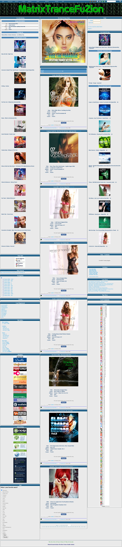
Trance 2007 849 (8, 281)
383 (52, 526)
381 (48, 526)
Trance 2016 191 (8, 295)
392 (68, 526)
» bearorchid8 (3, 311)
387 (59, 526)
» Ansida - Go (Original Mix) (93, 286)
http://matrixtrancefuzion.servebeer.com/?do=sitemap (12, 272)
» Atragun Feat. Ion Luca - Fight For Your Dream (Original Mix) (100, 288)
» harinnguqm (4, 313)
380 (46, 526)
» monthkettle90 (4, 307)
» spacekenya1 (4, 310)
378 (43, 526)
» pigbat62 (3, 309)
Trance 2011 (73, 75)
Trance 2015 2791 (8, 293)
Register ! (90, 28)
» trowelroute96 (4, 305)
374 (63, 525)
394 (72, 526)
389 (63, 526)
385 (55, 526)
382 (50, 526)
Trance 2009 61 (8, 284)
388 (61, 526)
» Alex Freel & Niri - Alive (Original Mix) (96, 282)
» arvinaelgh (3, 314)
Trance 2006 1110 (8, 279)
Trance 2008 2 (7, 282)
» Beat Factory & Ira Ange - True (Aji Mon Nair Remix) (99, 291)
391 (66, 526)
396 (75, 526)
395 (74, 526)
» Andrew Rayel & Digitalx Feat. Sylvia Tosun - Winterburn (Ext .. (101, 283)
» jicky (2, 317)
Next (84, 526)
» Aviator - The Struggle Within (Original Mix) (97, 289)
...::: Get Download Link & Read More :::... (50, 127)
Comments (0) (62, 127)
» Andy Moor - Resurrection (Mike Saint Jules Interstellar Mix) (100, 284)
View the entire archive (93, 276)
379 (45, 526)
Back (57, 525)
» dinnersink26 (4, 306)
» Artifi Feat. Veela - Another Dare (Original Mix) (97, 287)
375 (65, 525)
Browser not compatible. (20, 136)
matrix (5, 323)
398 (79, 526)
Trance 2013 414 (8, 290)
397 (77, 526)
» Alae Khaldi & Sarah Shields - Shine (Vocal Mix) (98, 281)
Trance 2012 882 (8, 289)
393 (70, 526)
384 (54, 526)
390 (65, 526)
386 (57, 526)
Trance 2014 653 (8, 292)
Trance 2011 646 (8, 287)
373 (61, 525)
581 (82, 526)
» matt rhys (3, 315)
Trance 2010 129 (8, 285)
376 (67, 525)
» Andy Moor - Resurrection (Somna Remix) (96, 285)
